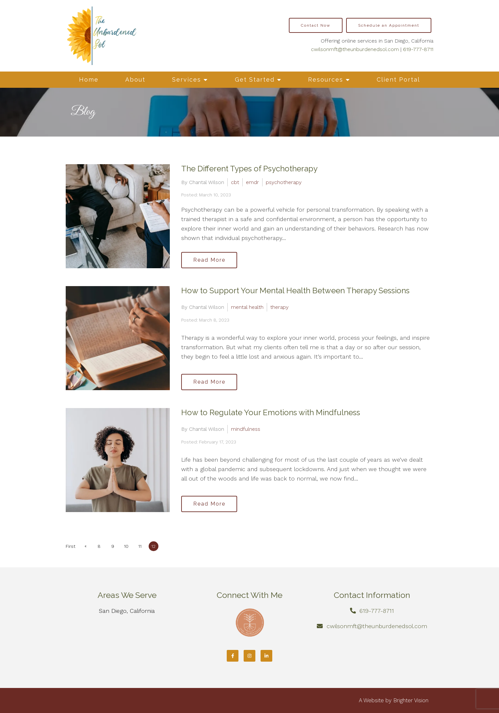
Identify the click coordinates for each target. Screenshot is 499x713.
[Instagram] (249, 656)
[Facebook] (232, 656)
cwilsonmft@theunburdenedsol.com (355, 49)
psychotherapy (284, 182)
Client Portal (398, 79)
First (70, 546)
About (135, 79)
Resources (325, 79)
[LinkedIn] (266, 656)
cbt (235, 182)
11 (140, 546)
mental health (247, 307)
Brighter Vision (410, 700)
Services (186, 79)
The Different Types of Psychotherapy (249, 168)
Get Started (255, 79)
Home (89, 79)
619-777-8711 (418, 49)
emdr (252, 182)
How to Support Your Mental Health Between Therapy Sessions (295, 290)
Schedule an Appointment (388, 25)
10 (126, 546)
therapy (279, 307)
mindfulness (245, 429)
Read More (209, 260)
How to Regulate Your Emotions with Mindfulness (270, 412)
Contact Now (315, 25)
